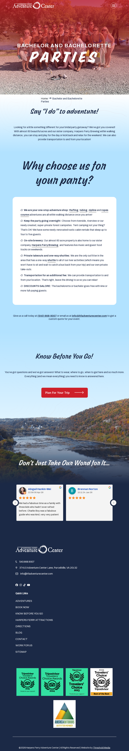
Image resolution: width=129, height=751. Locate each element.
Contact (21, 639)
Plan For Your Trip (57, 392)
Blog (18, 632)
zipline (92, 210)
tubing (83, 210)
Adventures (23, 600)
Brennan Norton (92, 501)
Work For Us (23, 645)
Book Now (22, 607)
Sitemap (21, 651)
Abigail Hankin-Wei (34, 501)
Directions (22, 626)
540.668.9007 (26, 561)
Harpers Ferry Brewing (45, 245)
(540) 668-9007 (47, 315)
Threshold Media (101, 747)
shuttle (52, 260)
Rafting (73, 210)
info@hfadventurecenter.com (89, 315)
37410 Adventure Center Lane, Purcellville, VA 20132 (48, 567)
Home (44, 98)
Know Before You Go (29, 613)
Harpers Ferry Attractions (34, 620)
